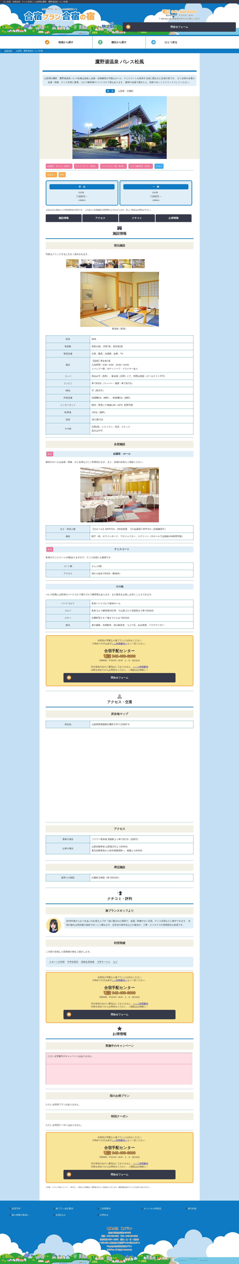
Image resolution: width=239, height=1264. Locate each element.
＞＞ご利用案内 (140, 666)
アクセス (100, 218)
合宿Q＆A (60, 1215)
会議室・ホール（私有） (59, 166)
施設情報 (64, 218)
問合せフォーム (157, 26)
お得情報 (173, 218)
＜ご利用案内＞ (119, 643)
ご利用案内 (105, 1208)
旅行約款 (192, 1208)
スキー (159, 166)
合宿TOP (8, 51)
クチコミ (137, 218)
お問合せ (104, 1215)
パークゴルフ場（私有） (113, 166)
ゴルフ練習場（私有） (141, 166)
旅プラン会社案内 (64, 1208)
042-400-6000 (113, 1236)
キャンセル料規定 (152, 1208)
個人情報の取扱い (20, 1215)
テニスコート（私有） (86, 166)
